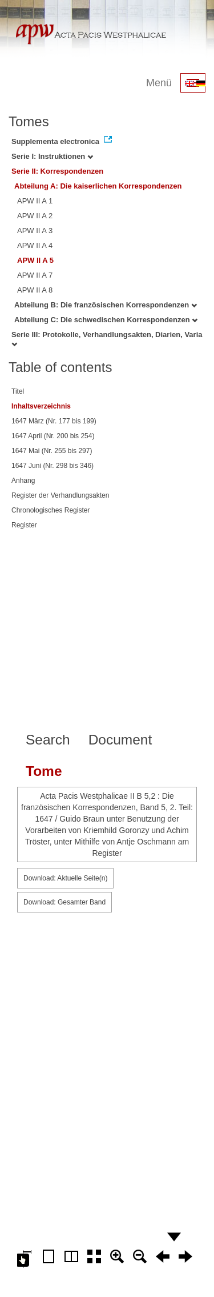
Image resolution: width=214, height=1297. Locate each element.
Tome (44, 771)
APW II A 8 (35, 290)
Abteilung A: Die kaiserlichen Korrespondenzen (98, 186)
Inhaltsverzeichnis (41, 406)
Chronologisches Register (50, 510)
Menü (159, 83)
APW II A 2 (35, 215)
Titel (17, 391)
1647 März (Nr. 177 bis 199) (53, 421)
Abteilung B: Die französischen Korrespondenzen (105, 305)
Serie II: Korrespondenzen (57, 171)
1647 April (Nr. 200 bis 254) (52, 436)
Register (24, 525)
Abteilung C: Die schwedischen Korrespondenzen (105, 319)
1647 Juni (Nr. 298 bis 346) (52, 466)
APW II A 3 (35, 230)
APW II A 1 (35, 201)
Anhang (23, 481)
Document (120, 739)
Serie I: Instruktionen (52, 156)
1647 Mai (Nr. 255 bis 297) (51, 451)
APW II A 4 (35, 245)
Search (48, 739)
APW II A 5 (35, 260)
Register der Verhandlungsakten (60, 495)
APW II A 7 (35, 275)
